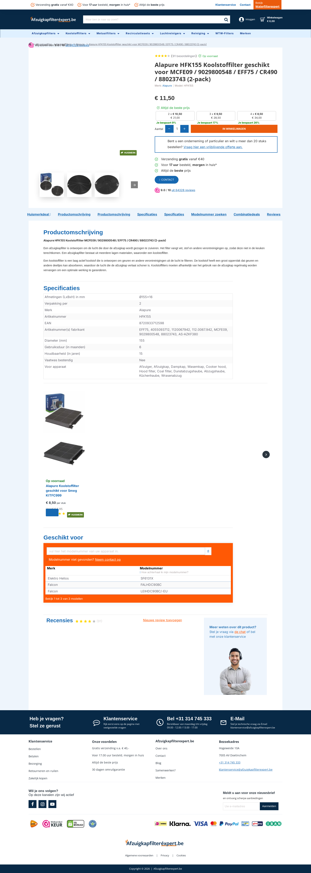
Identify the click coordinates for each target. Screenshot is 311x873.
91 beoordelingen (184, 56)
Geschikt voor (63, 537)
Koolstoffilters (64, 44)
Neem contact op (108, 559)
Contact (166, 180)
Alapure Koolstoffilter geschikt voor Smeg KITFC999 (62, 490)
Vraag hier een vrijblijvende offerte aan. (213, 148)
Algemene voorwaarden (139, 855)
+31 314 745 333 (229, 762)
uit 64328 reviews (183, 191)
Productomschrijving (73, 232)
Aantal (159, 129)
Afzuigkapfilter (44, 44)
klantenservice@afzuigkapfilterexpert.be (246, 769)
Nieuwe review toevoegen (162, 620)
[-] (171, 129)
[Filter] (208, 550)
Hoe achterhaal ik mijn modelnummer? (164, 572)
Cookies (181, 855)
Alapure (80, 44)
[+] (198, 129)
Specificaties (61, 288)
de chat (240, 632)
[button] (242, 130)
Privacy (165, 855)
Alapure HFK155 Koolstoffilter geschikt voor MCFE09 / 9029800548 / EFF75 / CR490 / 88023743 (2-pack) (148, 44)
